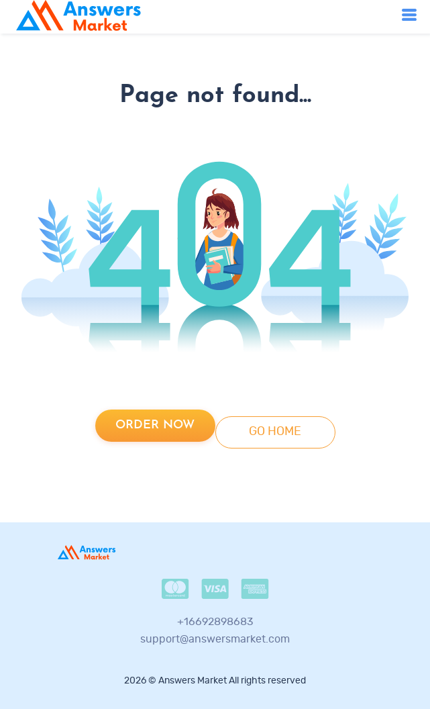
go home (275, 432)
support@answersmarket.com (215, 639)
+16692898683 (215, 621)
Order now (155, 425)
